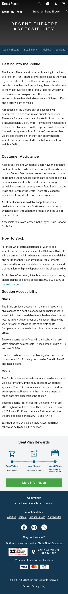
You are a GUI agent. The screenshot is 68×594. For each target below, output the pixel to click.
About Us (11, 517)
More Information (34, 482)
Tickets (47, 49)
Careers (22, 517)
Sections (60, 49)
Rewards (33, 503)
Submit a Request (12, 284)
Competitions (47, 503)
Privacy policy (39, 586)
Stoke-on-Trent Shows (46, 11)
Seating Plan (31, 49)
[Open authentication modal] (56, 3)
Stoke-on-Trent (14, 12)
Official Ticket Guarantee (50, 543)
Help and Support (37, 517)
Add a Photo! (20, 503)
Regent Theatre (10, 49)
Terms (26, 586)
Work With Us (54, 517)
